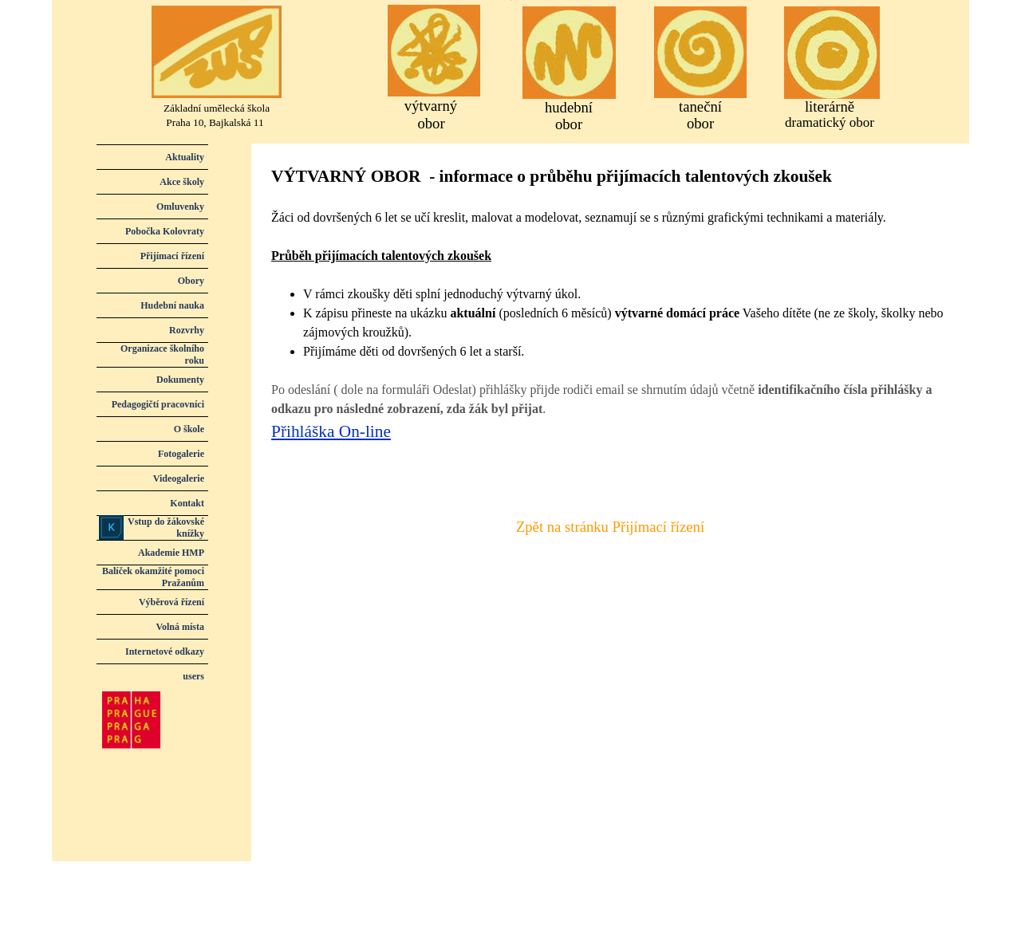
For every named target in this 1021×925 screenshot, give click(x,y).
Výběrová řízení (171, 602)
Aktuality (184, 157)
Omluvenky (180, 206)
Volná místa (180, 626)
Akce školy (182, 181)
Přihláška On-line (331, 431)
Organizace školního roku (162, 354)
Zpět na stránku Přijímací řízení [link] (610, 526)
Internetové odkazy (164, 651)
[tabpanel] (610, 322)
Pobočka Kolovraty (164, 231)
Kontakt (187, 503)
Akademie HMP (171, 552)
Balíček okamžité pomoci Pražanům (153, 576)
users (193, 676)
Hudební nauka (172, 305)
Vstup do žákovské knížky (166, 527)
